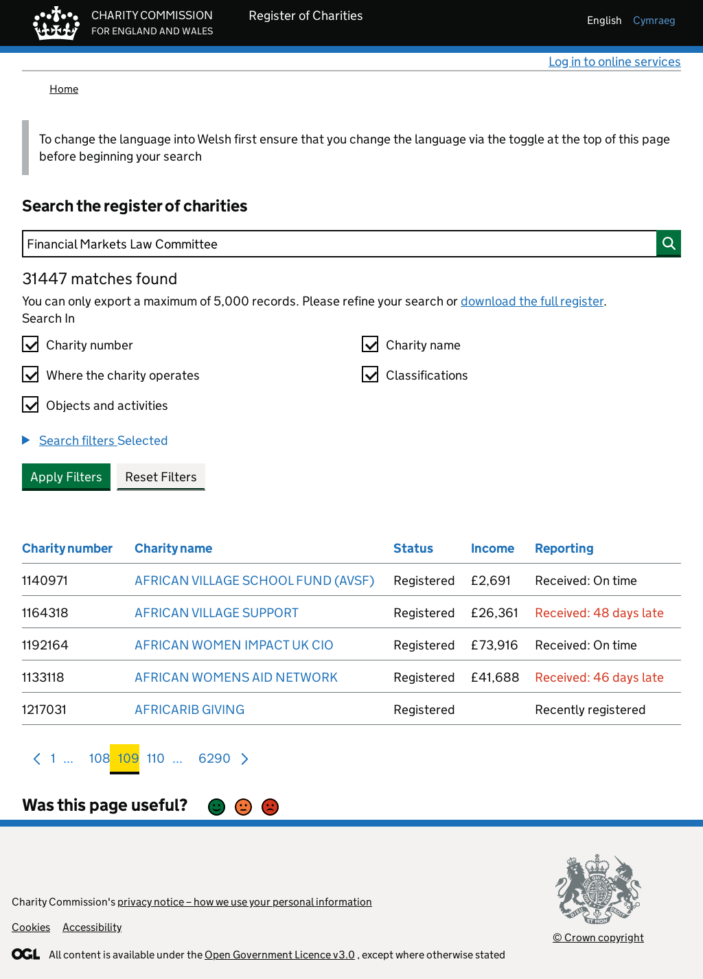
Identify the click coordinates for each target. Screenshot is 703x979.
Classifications (427, 375)
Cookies (31, 927)
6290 (214, 761)
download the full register (532, 301)
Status (413, 548)
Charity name (423, 345)
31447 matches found (99, 278)
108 (100, 761)
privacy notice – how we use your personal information (244, 901)
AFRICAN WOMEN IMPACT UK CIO (234, 645)
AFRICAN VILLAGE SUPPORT (217, 613)
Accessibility (92, 927)
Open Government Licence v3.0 (280, 954)
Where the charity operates (123, 375)
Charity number (89, 345)
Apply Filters (66, 477)
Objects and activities (107, 405)
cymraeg (654, 20)
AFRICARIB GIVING (189, 709)
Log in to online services (615, 61)
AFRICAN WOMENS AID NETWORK (236, 677)
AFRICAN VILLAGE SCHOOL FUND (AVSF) (254, 580)
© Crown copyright (598, 937)
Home (63, 88)
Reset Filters (161, 477)
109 (128, 761)
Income (492, 548)
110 (156, 761)
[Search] (351, 243)
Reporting (564, 548)
